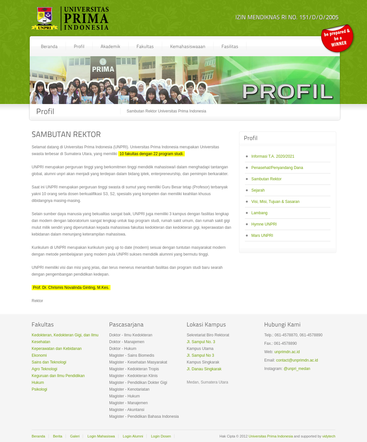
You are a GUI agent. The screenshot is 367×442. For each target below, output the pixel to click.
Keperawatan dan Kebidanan (57, 348)
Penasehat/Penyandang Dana (277, 167)
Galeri (74, 436)
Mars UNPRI (262, 235)
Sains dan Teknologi (49, 362)
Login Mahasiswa (101, 436)
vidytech (328, 436)
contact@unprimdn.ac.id (297, 360)
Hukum (38, 382)
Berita (57, 436)
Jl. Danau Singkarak (204, 369)
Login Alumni (133, 436)
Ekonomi (39, 355)
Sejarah (258, 190)
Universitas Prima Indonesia (271, 436)
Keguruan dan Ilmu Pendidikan (58, 376)
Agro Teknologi (44, 369)
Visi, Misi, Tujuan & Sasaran (275, 201)
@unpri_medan (297, 368)
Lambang (259, 213)
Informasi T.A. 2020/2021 (272, 156)
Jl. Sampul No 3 (200, 355)
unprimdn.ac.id (287, 352)
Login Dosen (161, 436)
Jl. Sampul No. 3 (201, 342)
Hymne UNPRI (264, 224)
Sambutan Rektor (266, 179)
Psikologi (39, 389)
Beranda (38, 436)
